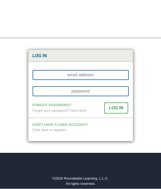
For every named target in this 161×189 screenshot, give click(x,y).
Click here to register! (49, 130)
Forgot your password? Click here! (60, 110)
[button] (116, 107)
